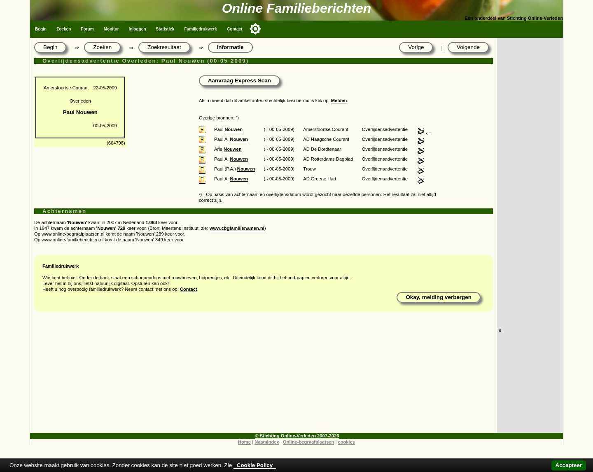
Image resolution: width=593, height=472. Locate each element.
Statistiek (165, 29)
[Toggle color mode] (255, 29)
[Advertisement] (263, 375)
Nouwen (234, 129)
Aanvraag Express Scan (239, 80)
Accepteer (569, 465)
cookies (346, 441)
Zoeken (63, 29)
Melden (339, 100)
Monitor (111, 29)
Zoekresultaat (164, 47)
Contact (235, 29)
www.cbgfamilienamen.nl (237, 228)
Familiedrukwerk (200, 29)
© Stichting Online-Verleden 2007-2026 (297, 435)
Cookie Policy (255, 465)
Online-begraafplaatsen (308, 441)
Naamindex (266, 441)
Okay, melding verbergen (439, 297)
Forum (87, 29)
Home (244, 441)
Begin (41, 29)
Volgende (468, 47)
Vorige (416, 47)
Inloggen (137, 29)
